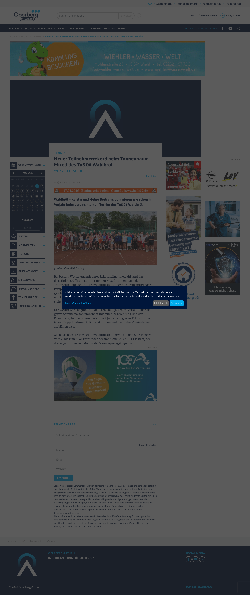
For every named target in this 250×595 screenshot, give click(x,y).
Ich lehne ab (161, 303)
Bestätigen (176, 303)
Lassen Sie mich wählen (78, 303)
